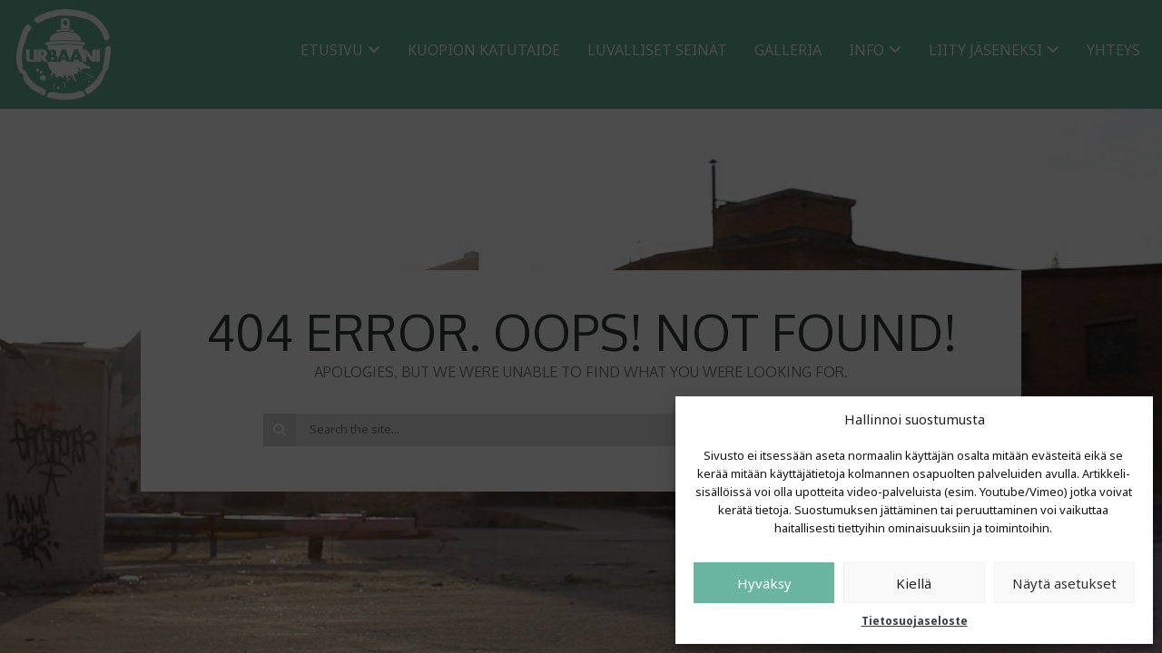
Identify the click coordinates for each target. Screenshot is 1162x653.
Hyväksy (764, 583)
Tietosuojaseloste (915, 621)
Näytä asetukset (1064, 583)
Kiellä (913, 583)
